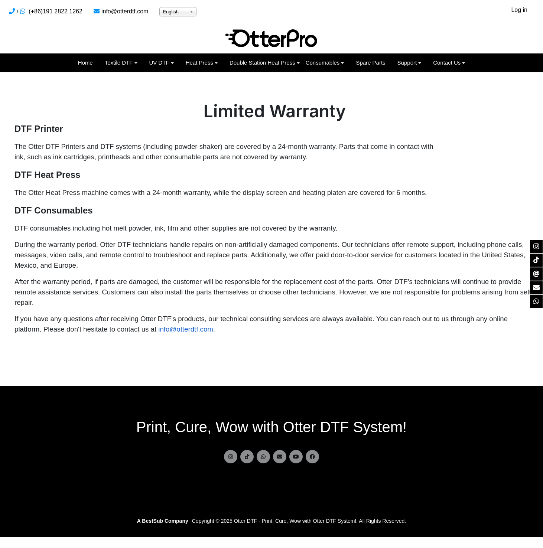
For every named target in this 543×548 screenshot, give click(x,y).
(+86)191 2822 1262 (55, 11)
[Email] (279, 456)
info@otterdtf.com (125, 11)
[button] (121, 62)
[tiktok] (247, 456)
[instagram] (230, 456)
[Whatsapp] (263, 456)
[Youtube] (296, 456)
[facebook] (312, 456)
